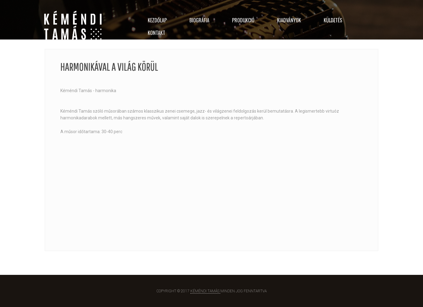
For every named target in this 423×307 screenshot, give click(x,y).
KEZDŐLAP (157, 20)
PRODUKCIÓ (243, 20)
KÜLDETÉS (333, 20)
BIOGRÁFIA (199, 20)
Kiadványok (289, 20)
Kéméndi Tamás (205, 291)
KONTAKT (156, 32)
